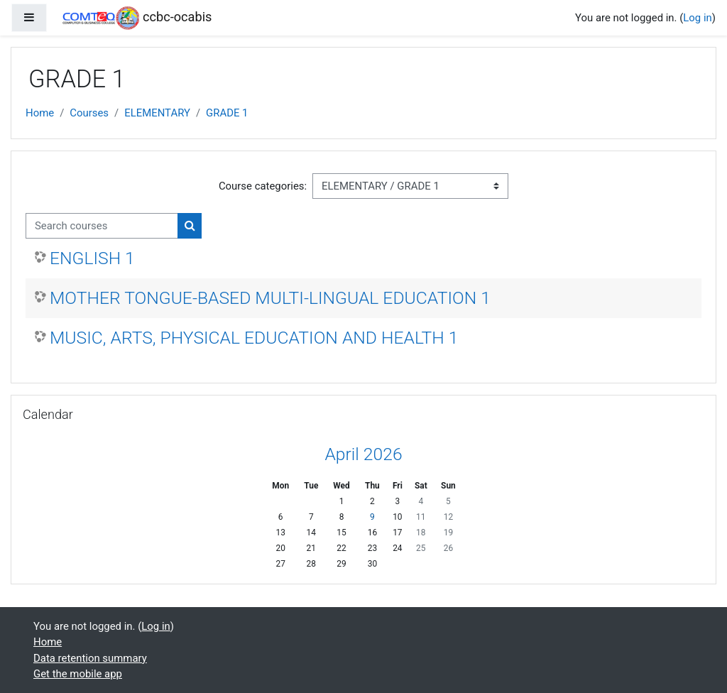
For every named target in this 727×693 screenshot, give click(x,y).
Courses (89, 113)
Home (40, 113)
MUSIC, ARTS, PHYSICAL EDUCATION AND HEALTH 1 (254, 337)
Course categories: (263, 186)
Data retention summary (90, 658)
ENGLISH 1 (92, 258)
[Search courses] (102, 226)
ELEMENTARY (157, 113)
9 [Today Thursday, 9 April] (372, 517)
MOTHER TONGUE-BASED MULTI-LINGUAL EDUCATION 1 (270, 298)
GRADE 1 (227, 113)
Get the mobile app (77, 673)
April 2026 (363, 454)
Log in (697, 17)
